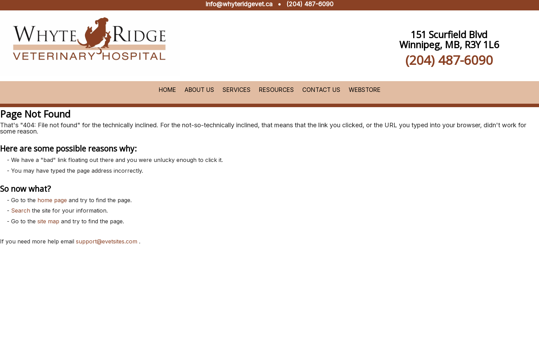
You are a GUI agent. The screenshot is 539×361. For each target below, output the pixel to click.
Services (237, 89)
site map (48, 221)
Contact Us (321, 89)
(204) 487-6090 (309, 4)
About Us (199, 89)
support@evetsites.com (106, 241)
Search (20, 210)
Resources (276, 89)
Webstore (365, 89)
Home (167, 89)
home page (52, 200)
